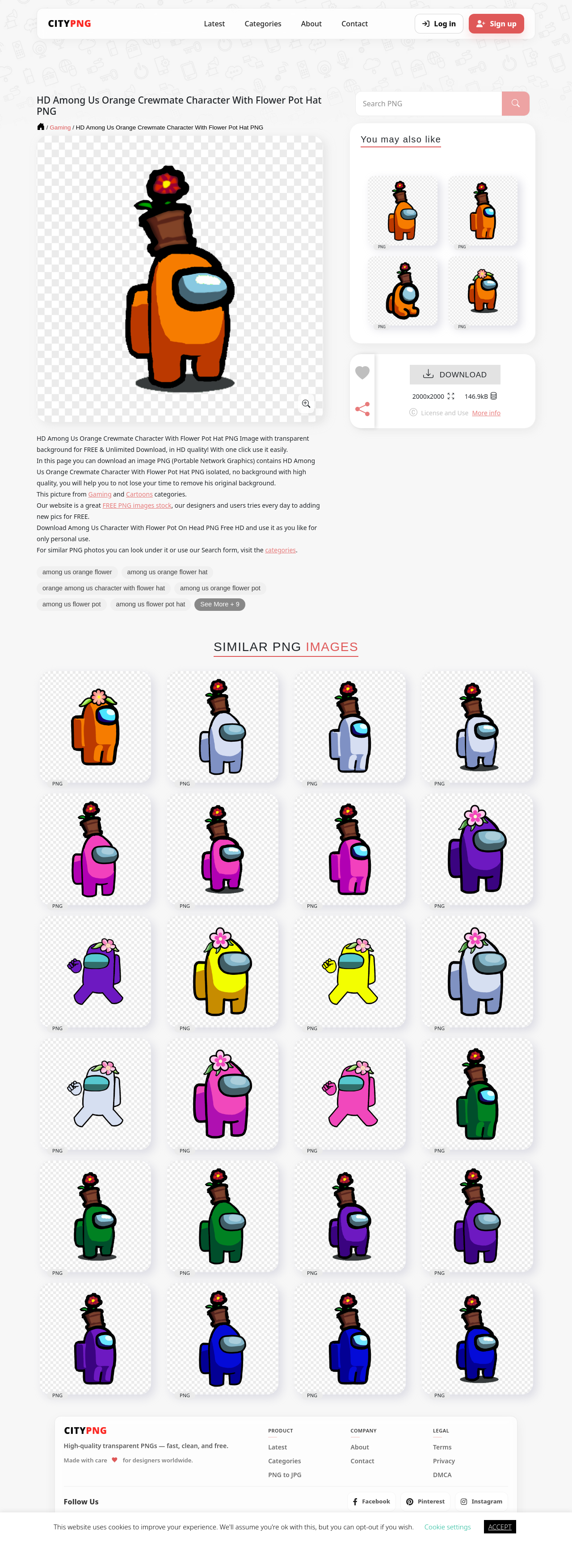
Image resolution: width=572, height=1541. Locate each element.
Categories (262, 24)
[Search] (516, 104)
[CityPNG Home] (70, 23)
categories (280, 550)
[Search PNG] (429, 104)
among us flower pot (71, 604)
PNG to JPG (285, 1475)
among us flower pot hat (150, 604)
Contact (354, 24)
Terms (442, 1447)
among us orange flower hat (167, 572)
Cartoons (139, 494)
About (311, 24)
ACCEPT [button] (500, 1526)
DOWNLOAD (455, 375)
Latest (214, 24)
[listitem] (371, 1502)
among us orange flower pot (220, 588)
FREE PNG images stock (136, 505)
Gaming (100, 494)
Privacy (444, 1461)
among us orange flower (77, 572)
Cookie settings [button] (448, 1526)
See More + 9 (219, 604)
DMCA (442, 1475)
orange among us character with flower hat (103, 588)
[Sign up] (496, 23)
